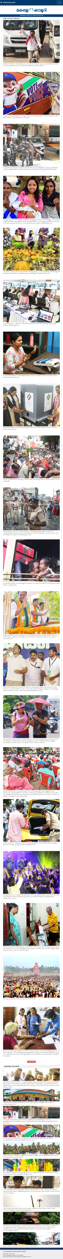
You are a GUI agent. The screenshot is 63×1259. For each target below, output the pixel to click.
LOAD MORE (31, 1061)
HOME (4, 18)
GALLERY (10, 18)
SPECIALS (17, 18)
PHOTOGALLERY (7, 2)
